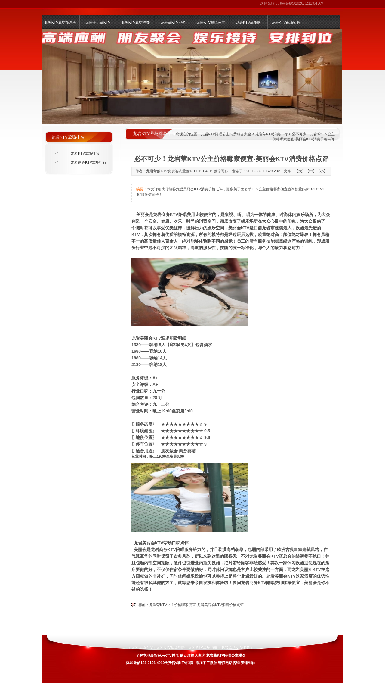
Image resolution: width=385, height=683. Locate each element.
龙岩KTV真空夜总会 (60, 22)
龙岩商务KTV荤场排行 (88, 162)
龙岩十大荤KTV (97, 22)
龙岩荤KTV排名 (173, 22)
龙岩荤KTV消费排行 (271, 134)
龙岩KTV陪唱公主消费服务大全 (226, 134)
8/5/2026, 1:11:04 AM (306, 3)
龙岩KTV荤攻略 (248, 22)
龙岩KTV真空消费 (135, 22)
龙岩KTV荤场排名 (85, 153)
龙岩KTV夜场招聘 (286, 22)
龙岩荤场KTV (142, 647)
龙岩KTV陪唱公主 (210, 22)
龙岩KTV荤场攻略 (170, 647)
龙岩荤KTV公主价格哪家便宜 (172, 605)
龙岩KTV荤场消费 (203, 647)
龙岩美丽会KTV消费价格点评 (220, 605)
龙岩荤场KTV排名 (235, 647)
